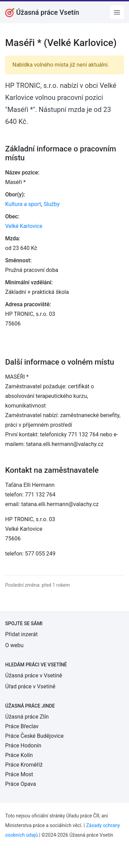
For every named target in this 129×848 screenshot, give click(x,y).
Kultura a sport (23, 204)
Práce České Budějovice (34, 736)
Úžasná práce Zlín (27, 716)
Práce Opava (20, 784)
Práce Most (19, 774)
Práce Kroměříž (24, 764)
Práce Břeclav (22, 726)
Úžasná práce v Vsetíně (33, 675)
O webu (14, 645)
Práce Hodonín (23, 745)
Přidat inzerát (21, 634)
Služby (52, 204)
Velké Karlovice (23, 226)
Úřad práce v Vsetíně (30, 686)
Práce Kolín (19, 755)
